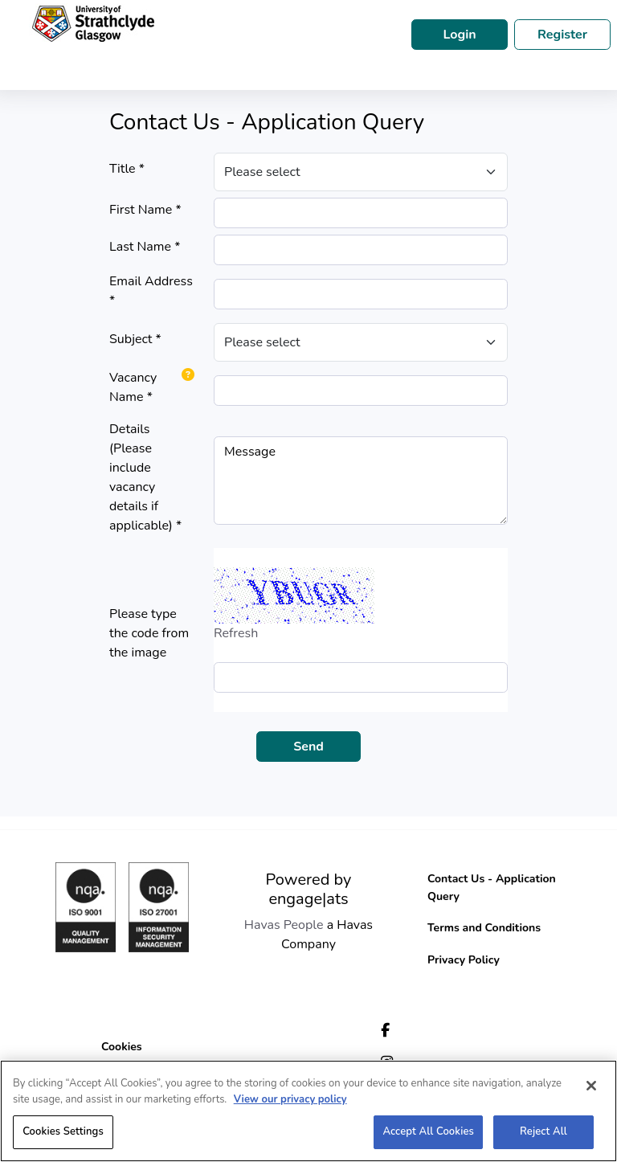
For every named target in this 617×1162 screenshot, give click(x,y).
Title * (127, 169)
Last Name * (144, 247)
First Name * (145, 210)
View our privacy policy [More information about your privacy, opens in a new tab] (290, 1099)
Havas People (284, 925)
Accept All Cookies (428, 1131)
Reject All (543, 1131)
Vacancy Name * (133, 387)
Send (308, 746)
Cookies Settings (63, 1131)
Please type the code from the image (149, 633)
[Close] (591, 1085)
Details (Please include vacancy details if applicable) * (145, 477)
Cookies (121, 1046)
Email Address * (151, 290)
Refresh (236, 633)
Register (562, 34)
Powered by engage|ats (309, 889)
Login (459, 34)
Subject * (135, 339)
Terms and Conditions (484, 927)
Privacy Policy (463, 960)
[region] (308, 1111)
